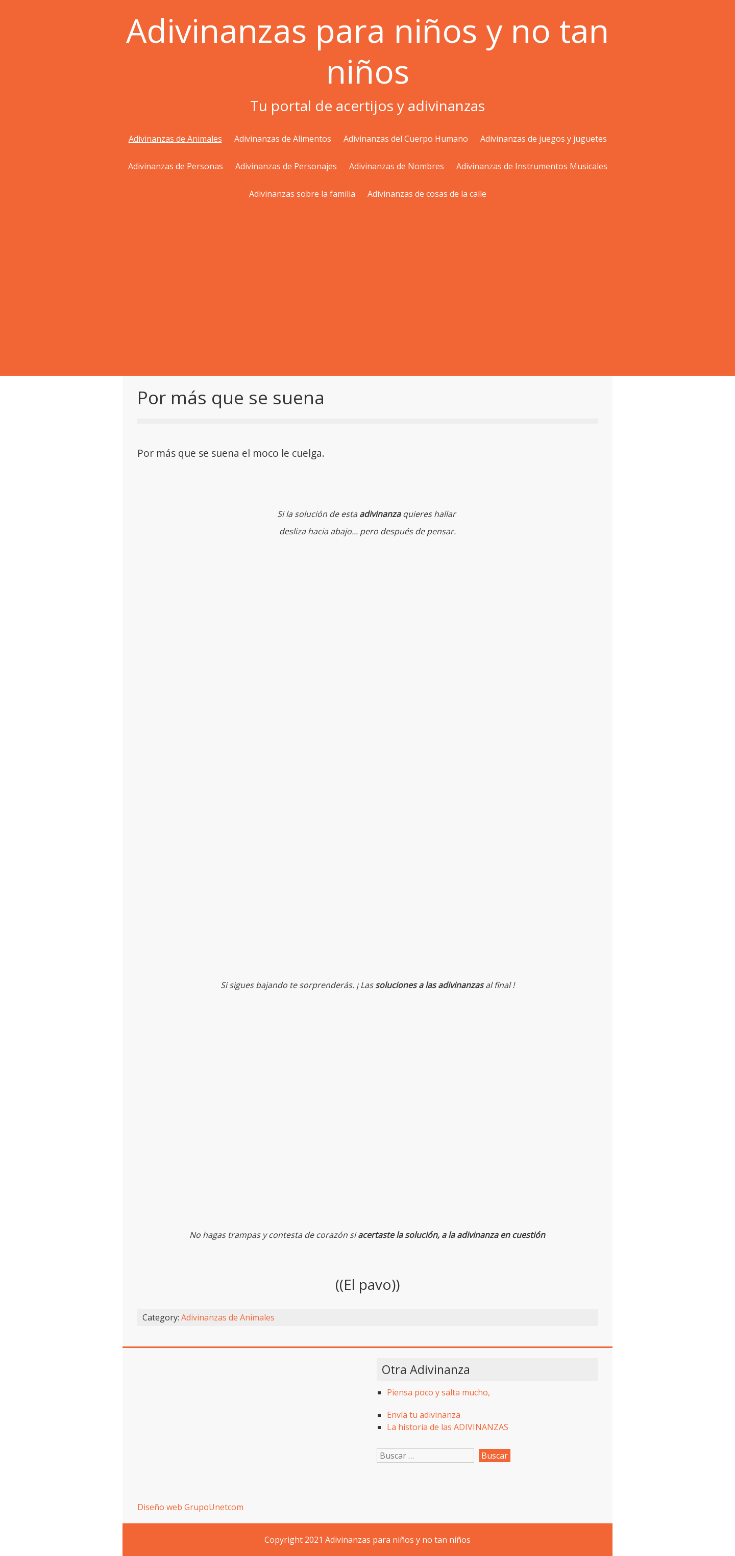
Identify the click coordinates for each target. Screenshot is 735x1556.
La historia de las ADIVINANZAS (447, 1427)
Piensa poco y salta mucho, (438, 1392)
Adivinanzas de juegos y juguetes (543, 138)
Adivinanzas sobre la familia (302, 193)
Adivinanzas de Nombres (396, 166)
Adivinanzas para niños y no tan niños (367, 50)
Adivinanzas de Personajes (286, 166)
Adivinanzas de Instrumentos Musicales (531, 166)
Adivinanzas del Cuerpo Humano (406, 138)
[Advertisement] (367, 289)
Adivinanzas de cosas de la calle (427, 193)
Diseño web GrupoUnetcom (190, 1507)
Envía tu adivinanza (423, 1414)
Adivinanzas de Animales (175, 138)
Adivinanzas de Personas (175, 166)
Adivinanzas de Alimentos (282, 138)
